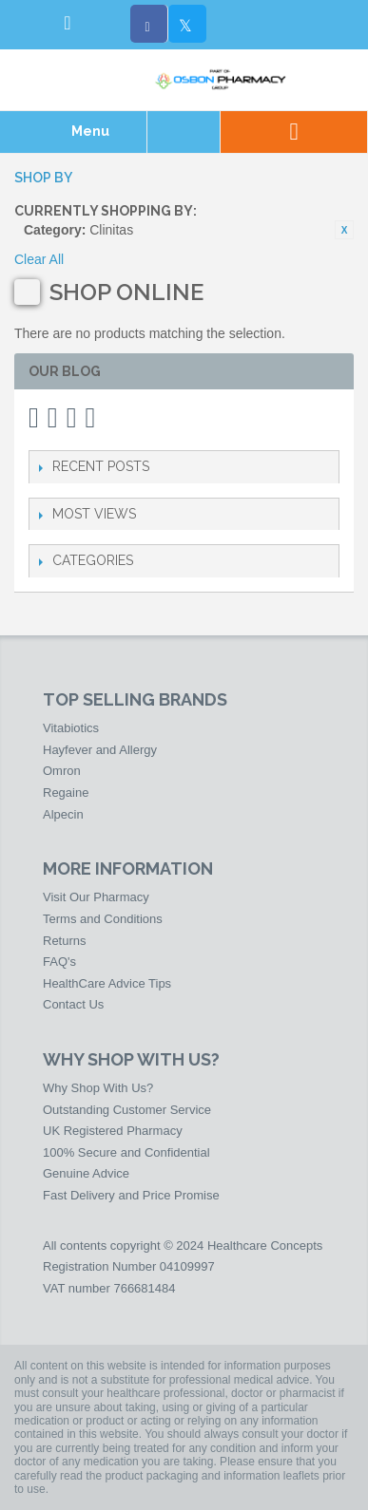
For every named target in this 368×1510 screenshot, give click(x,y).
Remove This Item (344, 229)
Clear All (39, 259)
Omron (62, 771)
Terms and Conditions (103, 919)
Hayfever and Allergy (100, 750)
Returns (65, 941)
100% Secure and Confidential (126, 1152)
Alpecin (63, 814)
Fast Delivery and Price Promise (131, 1195)
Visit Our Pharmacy (96, 897)
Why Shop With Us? (98, 1088)
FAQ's (59, 961)
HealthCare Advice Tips (107, 983)
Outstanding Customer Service (127, 1110)
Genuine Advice (86, 1173)
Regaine (65, 792)
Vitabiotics (71, 728)
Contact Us (73, 1004)
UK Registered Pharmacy (113, 1130)
